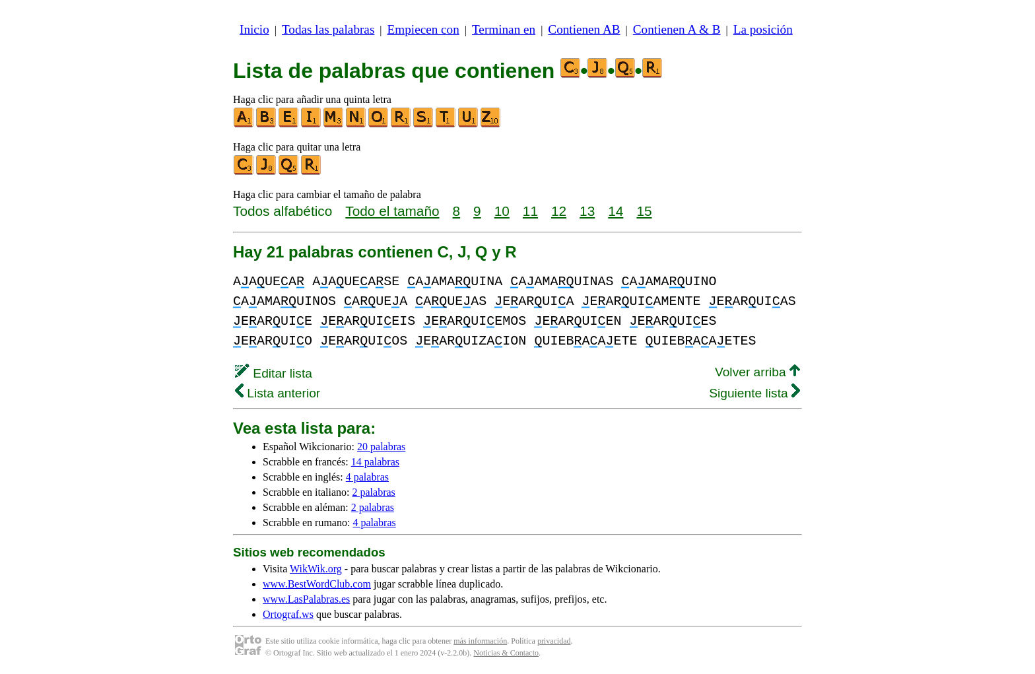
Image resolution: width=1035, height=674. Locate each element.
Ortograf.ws (288, 614)
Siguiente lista (754, 393)
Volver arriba (757, 372)
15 (643, 211)
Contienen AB (584, 29)
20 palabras (381, 446)
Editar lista (273, 373)
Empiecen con (423, 29)
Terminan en (503, 29)
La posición (763, 29)
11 (530, 211)
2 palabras (373, 492)
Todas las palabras (328, 29)
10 (502, 211)
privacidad (554, 641)
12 (558, 211)
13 (587, 211)
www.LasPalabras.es (306, 599)
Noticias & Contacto (506, 652)
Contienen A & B (677, 29)
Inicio (254, 29)
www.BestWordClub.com (317, 584)
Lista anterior (277, 393)
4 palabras (367, 477)
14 (615, 211)
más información (480, 641)
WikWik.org (316, 568)
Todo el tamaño (392, 211)
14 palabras (375, 461)
